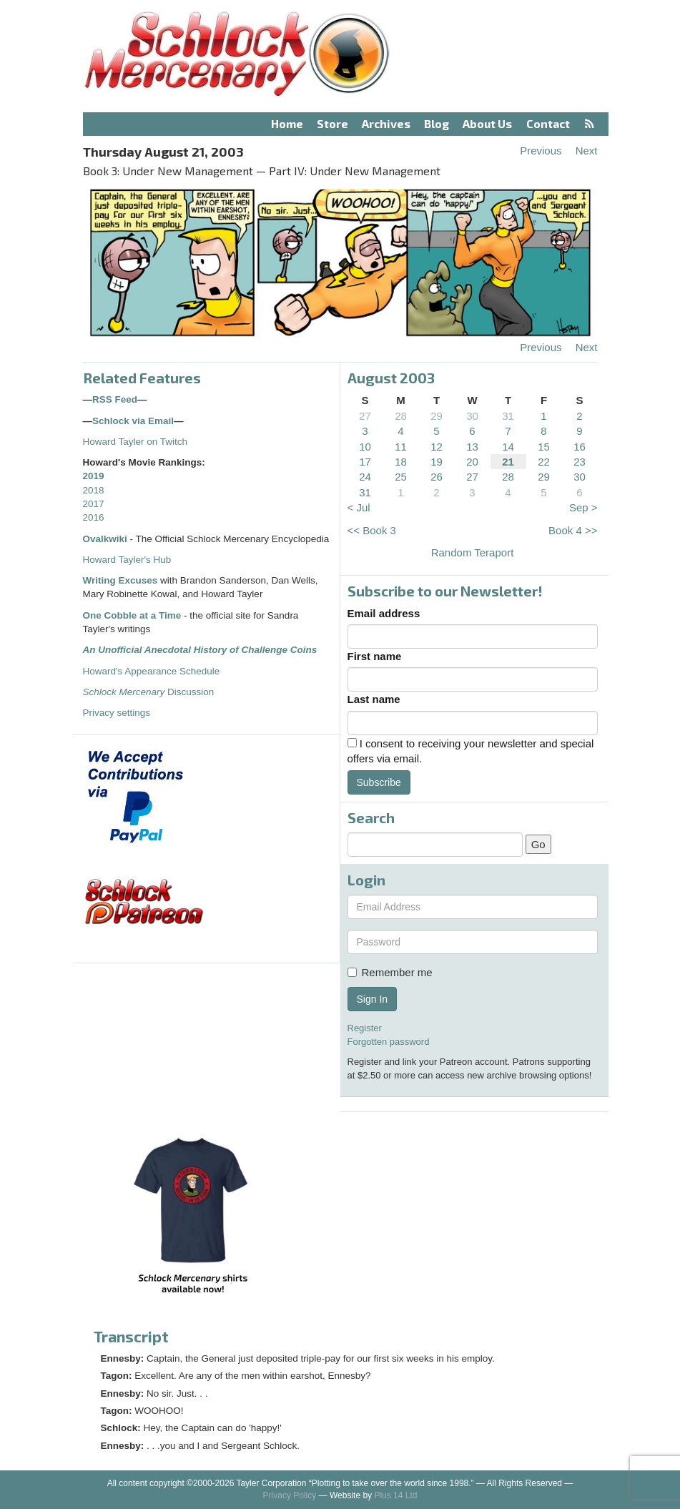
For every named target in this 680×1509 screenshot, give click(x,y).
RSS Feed (114, 399)
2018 (93, 490)
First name (375, 656)
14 (508, 447)
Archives (386, 123)
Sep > (583, 507)
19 (436, 462)
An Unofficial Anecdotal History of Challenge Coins (200, 649)
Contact (548, 123)
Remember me (390, 972)
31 (508, 416)
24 (365, 477)
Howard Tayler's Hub (127, 559)
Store (332, 123)
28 (401, 416)
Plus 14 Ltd (395, 1495)
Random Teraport (472, 552)
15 (544, 447)
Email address (384, 613)
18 (401, 462)
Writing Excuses (120, 580)
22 (544, 462)
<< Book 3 (372, 530)
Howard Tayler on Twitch (135, 441)
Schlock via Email (133, 421)
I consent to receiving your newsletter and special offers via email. (471, 751)
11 (401, 447)
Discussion (149, 692)
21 (508, 462)
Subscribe (379, 782)
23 (579, 462)
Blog (436, 123)
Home (287, 123)
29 (436, 416)
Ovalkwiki (106, 539)
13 (472, 447)
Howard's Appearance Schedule (151, 671)
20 (472, 462)
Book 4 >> (572, 530)
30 (472, 416)
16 (579, 447)
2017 (93, 503)
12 (436, 447)
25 (401, 477)
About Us (487, 123)
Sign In (372, 999)
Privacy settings (117, 712)
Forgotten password (389, 1041)
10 (365, 447)
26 (436, 477)
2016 (93, 517)
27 (365, 416)
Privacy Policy (290, 1495)
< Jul (359, 507)
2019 (93, 476)
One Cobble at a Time (132, 615)
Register (365, 1028)
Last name (374, 699)
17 (365, 462)
